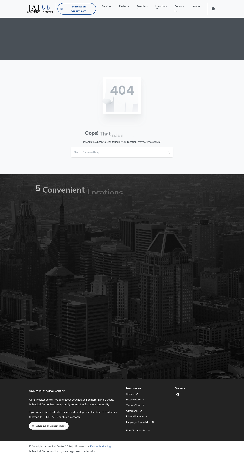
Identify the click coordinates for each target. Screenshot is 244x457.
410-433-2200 (48, 417)
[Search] (117, 152)
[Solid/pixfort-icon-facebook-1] (177, 394)
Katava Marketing (100, 446)
